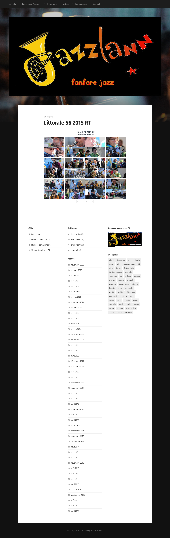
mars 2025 (75, 291)
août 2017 (75, 447)
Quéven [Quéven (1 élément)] (111, 300)
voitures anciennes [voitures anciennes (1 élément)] (125, 312)
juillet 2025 (75, 275)
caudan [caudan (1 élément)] (111, 264)
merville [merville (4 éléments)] (120, 292)
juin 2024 (75, 313)
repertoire (75, 250)
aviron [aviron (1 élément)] (130, 260)
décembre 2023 (77, 334)
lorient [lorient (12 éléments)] (120, 288)
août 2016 (75, 468)
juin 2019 (75, 393)
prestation (75, 245)
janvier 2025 (76, 297)
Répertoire (52, 4)
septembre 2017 (78, 441)
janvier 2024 (76, 329)
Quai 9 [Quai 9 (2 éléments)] (132, 296)
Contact (96, 4)
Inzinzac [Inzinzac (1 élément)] (128, 276)
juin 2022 (75, 372)
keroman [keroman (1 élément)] (112, 280)
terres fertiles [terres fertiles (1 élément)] (131, 308)
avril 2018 (75, 420)
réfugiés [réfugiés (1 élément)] (127, 300)
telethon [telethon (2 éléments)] (120, 308)
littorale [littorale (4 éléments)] (112, 288)
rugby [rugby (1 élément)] (119, 300)
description (76, 234)
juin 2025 (75, 281)
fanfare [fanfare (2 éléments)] (118, 268)
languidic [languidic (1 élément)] (130, 280)
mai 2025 (75, 286)
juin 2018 (75, 415)
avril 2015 (75, 511)
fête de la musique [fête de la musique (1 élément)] (115, 272)
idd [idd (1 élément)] (121, 276)
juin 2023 (75, 345)
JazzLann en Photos (30, 4)
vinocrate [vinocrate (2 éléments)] (112, 312)
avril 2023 (75, 356)
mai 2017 (74, 457)
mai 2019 (75, 399)
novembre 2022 (77, 366)
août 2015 (75, 500)
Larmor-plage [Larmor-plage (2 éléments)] (124, 284)
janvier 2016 (76, 489)
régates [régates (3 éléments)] (135, 300)
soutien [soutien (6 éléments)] (121, 304)
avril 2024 (75, 324)
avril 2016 (75, 484)
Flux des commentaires (41, 245)
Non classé (75, 239)
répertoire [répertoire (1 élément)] (112, 304)
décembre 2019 (77, 383)
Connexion (35, 234)
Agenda (12, 4)
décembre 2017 (77, 431)
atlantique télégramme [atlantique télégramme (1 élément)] (117, 260)
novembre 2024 (77, 302)
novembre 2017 (77, 436)
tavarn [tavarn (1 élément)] (136, 304)
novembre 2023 (77, 340)
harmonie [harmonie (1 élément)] (128, 272)
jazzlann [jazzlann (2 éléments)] (137, 276)
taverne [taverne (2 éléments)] (111, 308)
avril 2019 (75, 404)
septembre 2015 (78, 495)
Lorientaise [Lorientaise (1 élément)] (129, 288)
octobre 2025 (76, 270)
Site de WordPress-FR (40, 250)
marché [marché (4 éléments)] (111, 292)
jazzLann (77, 530)
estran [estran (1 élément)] (111, 268)
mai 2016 (75, 479)
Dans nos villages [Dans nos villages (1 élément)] (129, 264)
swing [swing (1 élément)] (129, 304)
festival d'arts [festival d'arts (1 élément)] (129, 268)
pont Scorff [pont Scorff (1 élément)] (113, 296)
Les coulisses (81, 4)
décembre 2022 (77, 361)
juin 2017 (74, 452)
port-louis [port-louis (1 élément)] (123, 296)
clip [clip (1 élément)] (118, 264)
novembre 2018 (77, 409)
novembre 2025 (77, 265)
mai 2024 (75, 318)
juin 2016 (75, 474)
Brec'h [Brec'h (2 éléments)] (137, 260)
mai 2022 (75, 377)
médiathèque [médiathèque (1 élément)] (130, 292)
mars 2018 (75, 425)
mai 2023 (75, 350)
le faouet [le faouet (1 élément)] (135, 284)
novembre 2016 (77, 463)
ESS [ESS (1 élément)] (139, 264)
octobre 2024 (76, 308)
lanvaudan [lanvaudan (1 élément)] (112, 284)
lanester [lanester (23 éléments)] (121, 280)
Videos (66, 4)
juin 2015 (74, 506)
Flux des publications (40, 239)
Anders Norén (96, 530)
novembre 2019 (77, 388)
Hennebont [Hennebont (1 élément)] (113, 276)
